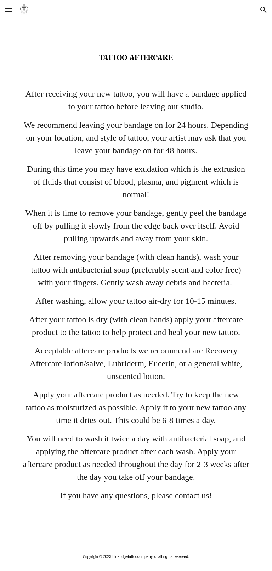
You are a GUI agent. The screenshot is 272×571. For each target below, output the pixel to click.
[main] (136, 309)
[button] (8, 10)
